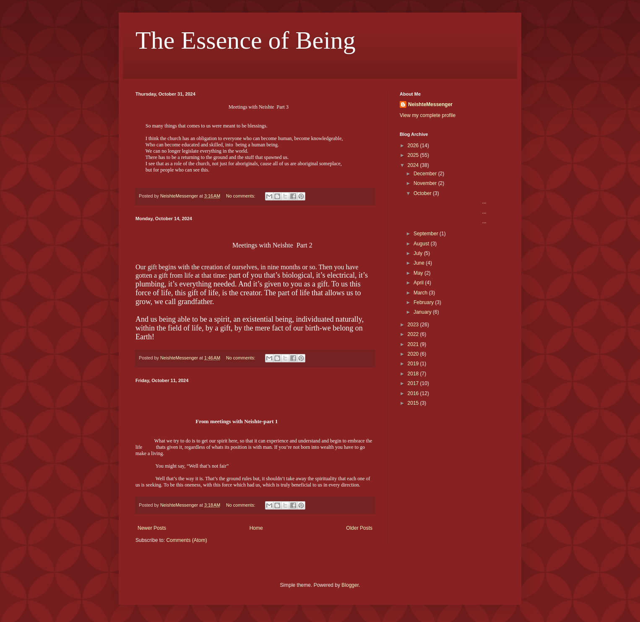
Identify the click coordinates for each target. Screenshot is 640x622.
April (419, 283)
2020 (414, 354)
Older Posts (359, 528)
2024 (414, 165)
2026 (414, 145)
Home (256, 528)
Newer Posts (152, 528)
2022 (414, 334)
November (426, 183)
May (419, 273)
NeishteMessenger (430, 104)
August (422, 244)
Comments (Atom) (186, 540)
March (421, 293)
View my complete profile (427, 115)
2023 (414, 325)
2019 (414, 364)
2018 (414, 374)
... (449, 202)
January (423, 312)
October (423, 193)
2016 (414, 393)
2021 (414, 344)
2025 (414, 155)
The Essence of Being (245, 40)
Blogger (350, 585)
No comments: (241, 195)
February (424, 302)
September (427, 234)
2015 (414, 403)
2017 (414, 383)
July (419, 253)
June (420, 263)
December (426, 174)
